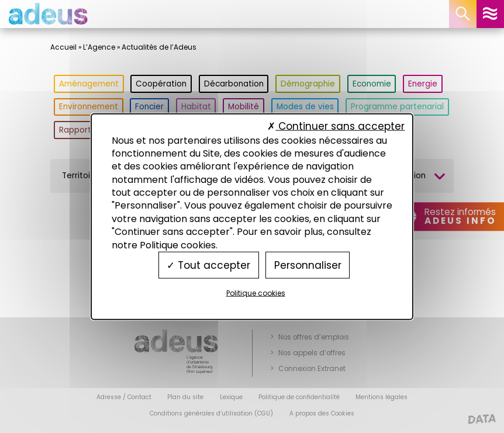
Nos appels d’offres (312, 353)
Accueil (63, 47)
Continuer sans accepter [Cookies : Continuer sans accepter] (336, 126)
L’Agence (99, 47)
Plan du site (185, 397)
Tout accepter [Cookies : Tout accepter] (208, 265)
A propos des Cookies (321, 413)
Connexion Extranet (312, 368)
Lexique (231, 397)
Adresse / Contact (123, 397)
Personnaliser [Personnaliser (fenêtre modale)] (307, 265)
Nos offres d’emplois (313, 337)
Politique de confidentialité (299, 397)
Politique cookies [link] (255, 293)
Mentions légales (381, 397)
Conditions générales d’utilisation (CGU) (211, 413)
